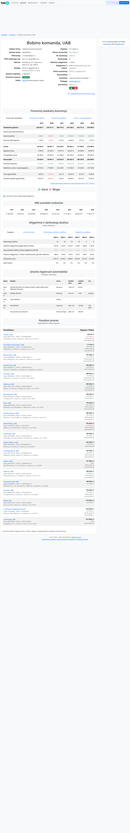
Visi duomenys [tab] (28, 251)
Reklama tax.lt (76, 556)
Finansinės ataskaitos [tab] (14, 137)
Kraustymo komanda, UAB (13, 364)
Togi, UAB (7, 422)
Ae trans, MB (8, 509)
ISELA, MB (7, 520)
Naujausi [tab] (10, 251)
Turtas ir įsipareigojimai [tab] (82, 137)
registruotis (119, 44)
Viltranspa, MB (9, 453)
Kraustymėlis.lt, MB (11, 470)
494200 (25, 80)
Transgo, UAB (8, 393)
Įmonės (23, 3)
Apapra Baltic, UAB (10, 462)
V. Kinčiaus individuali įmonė (14, 528)
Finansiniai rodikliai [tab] (37, 137)
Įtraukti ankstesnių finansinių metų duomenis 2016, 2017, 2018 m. (73, 203)
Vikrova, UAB (8, 491)
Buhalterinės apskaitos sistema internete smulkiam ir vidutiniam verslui (65, 559)
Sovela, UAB (8, 354)
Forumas (15, 3)
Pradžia (4, 35)
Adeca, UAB (7, 480)
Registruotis (124, 3)
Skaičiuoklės (33, 3)
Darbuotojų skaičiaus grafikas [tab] (55, 251)
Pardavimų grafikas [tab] (58, 137)
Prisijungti (114, 3)
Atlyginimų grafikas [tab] (82, 251)
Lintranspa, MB (9, 539)
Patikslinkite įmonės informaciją (81, 93)
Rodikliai (43, 3)
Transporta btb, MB (11, 501)
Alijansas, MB (8, 403)
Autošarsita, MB (9, 384)
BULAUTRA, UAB (9, 374)
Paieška (52, 3)
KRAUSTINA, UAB (10, 443)
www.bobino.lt (74, 81)
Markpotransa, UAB (11, 432)
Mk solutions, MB (10, 414)
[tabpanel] (49, 172)
